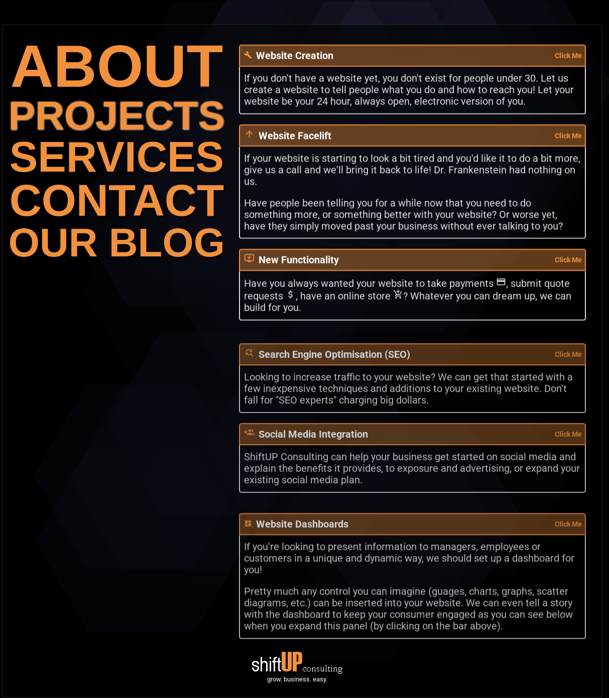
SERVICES (117, 157)
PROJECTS (117, 115)
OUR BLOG (117, 242)
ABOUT (117, 66)
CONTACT (117, 200)
